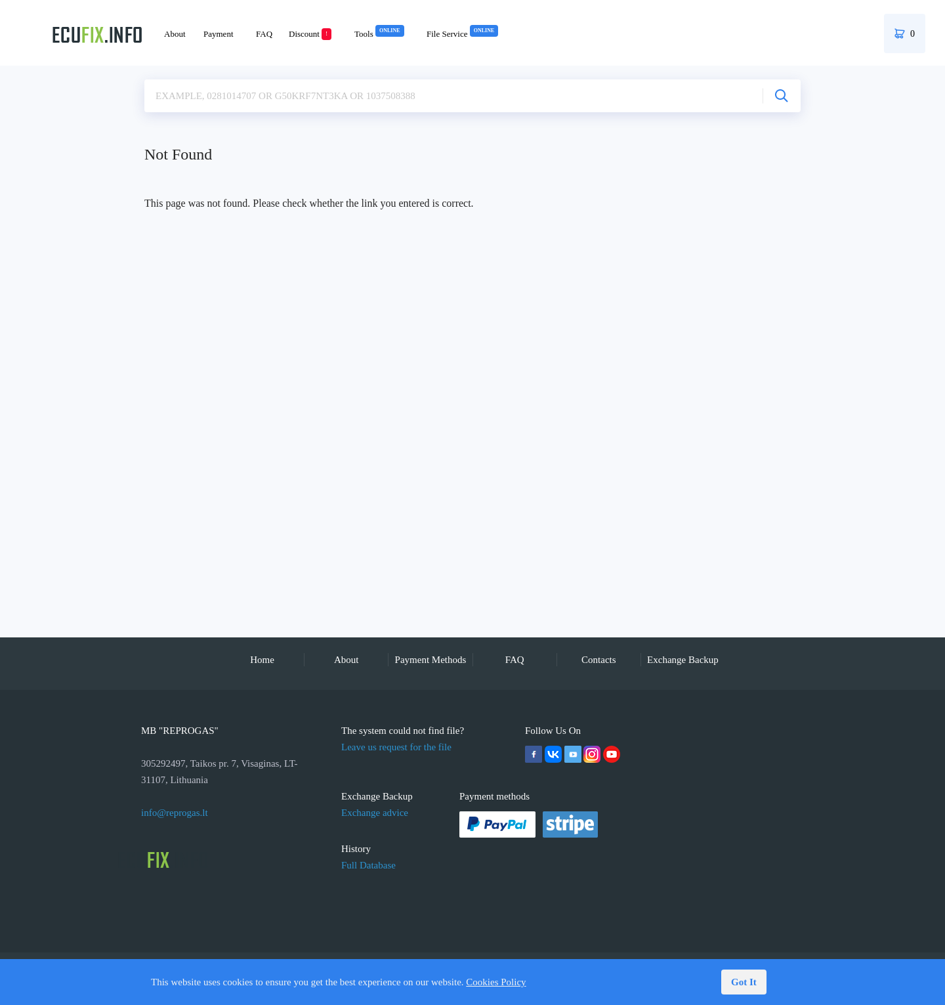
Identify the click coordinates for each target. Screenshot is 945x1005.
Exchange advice (374, 812)
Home (262, 659)
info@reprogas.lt (174, 812)
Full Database (368, 865)
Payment (218, 34)
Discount (310, 34)
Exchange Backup (683, 659)
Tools (379, 34)
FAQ (264, 34)
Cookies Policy (496, 982)
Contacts (598, 659)
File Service (462, 34)
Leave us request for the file (396, 747)
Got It (744, 982)
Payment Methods (431, 659)
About (175, 34)
